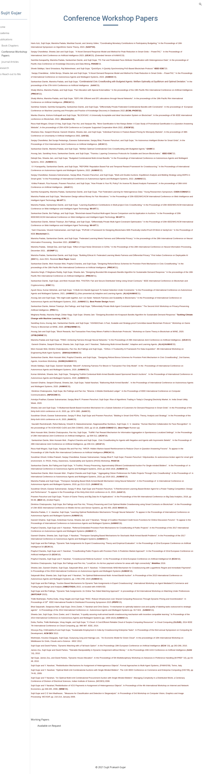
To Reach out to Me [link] (17, 74)
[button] (200, 4)
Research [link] (11, 68)
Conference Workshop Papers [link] (22, 53)
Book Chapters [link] (17, 45)
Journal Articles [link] (17, 61)
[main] (121, 20)
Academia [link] (11, 33)
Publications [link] (13, 39)
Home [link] (9, 27)
